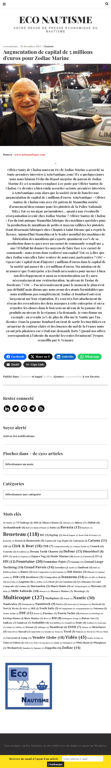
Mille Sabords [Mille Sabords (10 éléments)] (25, 591)
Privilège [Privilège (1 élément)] (97, 613)
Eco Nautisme (55, 19)
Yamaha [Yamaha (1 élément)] (27, 648)
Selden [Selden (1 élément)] (20, 627)
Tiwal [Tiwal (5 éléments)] (69, 631)
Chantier (48, 46)
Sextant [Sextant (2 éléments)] (31, 627)
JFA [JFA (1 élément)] (88, 577)
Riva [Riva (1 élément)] (47, 618)
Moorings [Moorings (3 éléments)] (81, 591)
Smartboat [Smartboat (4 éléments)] (58, 627)
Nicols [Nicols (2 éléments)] (17, 608)
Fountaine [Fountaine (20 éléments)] (29, 561)
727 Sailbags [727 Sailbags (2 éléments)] (24, 522)
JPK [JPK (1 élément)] (95, 577)
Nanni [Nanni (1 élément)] (68, 598)
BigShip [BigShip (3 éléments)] (55, 535)
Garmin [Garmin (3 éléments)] (77, 561)
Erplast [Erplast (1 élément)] (26, 556)
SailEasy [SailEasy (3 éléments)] (9, 622)
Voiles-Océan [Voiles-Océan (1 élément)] (95, 638)
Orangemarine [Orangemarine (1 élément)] (84, 608)
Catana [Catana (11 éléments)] (97, 540)
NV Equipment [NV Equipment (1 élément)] (67, 608)
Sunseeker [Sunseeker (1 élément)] (37, 632)
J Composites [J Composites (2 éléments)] (52, 577)
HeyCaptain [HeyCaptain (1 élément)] (60, 572)
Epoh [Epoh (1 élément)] (17, 556)
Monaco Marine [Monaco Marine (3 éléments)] (62, 591)
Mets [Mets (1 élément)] (6, 591)
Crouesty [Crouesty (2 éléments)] (9, 551)
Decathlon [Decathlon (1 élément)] (23, 552)
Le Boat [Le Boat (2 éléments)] (52, 581)
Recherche (105, 4)
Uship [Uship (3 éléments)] (26, 637)
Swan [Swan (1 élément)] (59, 632)
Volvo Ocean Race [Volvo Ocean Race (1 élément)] (43, 643)
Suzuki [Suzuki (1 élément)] (49, 632)
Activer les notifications (19, 436)
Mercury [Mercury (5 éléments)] (98, 586)
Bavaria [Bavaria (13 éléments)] (71, 527)
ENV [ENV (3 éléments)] (7, 556)
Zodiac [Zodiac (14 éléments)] (71, 647)
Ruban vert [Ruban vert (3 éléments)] (90, 618)
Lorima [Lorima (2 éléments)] (24, 586)
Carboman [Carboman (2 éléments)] (80, 540)
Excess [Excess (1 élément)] (78, 556)
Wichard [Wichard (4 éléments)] (14, 647)
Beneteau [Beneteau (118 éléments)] (21, 534)
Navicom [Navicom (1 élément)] (73, 604)
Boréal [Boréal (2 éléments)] (20, 540)
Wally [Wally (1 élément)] (58, 643)
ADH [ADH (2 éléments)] (37, 522)
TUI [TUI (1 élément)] (99, 632)
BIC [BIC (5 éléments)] (44, 535)
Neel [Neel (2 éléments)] (7, 608)
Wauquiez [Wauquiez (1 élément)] (69, 643)
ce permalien (73, 376)
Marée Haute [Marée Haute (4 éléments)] (60, 586)
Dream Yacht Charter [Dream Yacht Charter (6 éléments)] (46, 551)
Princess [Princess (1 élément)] (85, 613)
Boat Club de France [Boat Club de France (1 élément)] (90, 535)
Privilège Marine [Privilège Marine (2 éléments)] (13, 618)
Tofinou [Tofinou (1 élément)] (81, 632)
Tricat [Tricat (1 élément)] (91, 632)
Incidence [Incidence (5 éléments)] (34, 577)
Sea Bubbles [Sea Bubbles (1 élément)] (57, 623)
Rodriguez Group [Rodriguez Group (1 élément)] (71, 618)
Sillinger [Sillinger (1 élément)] (43, 627)
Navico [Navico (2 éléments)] (61, 604)
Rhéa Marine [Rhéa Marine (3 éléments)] (33, 618)
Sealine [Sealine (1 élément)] (92, 623)
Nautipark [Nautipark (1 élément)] (28, 604)
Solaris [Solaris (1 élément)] (86, 627)
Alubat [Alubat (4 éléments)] (93, 522)
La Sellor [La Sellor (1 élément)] (40, 582)
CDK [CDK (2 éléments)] (7, 546)
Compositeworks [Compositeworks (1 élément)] (63, 546)
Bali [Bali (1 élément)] (29, 528)
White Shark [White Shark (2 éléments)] (84, 642)
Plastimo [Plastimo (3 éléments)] (50, 613)
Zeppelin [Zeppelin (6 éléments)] (53, 648)
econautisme (10, 46)
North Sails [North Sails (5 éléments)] (48, 608)
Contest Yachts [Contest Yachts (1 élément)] (81, 546)
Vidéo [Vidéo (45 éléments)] (76, 637)
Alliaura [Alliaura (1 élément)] (68, 523)
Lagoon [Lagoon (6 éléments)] (26, 582)
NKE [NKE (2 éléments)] (35, 608)
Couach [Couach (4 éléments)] (97, 546)
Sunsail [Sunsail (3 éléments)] (24, 631)
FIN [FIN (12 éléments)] (9, 561)
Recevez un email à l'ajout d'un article (33, 758)
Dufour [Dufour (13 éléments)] (72, 551)
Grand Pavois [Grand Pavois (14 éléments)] (39, 567)
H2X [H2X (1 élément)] (96, 567)
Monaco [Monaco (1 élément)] (44, 591)
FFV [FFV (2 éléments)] (98, 556)
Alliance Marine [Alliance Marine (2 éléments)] (52, 522)
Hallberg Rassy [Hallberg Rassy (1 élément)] (11, 572)
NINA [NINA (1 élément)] (26, 608)
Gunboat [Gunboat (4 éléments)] (85, 567)
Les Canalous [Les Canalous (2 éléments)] (67, 581)
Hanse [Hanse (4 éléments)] (26, 571)
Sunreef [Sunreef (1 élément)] (12, 632)
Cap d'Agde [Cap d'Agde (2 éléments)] (64, 540)
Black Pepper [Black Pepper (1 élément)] (70, 535)
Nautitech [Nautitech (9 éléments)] (45, 604)
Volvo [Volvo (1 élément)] (28, 643)
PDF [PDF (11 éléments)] (26, 613)
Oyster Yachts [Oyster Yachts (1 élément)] (11, 613)
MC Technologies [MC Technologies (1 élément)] (80, 586)
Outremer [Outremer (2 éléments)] (100, 608)
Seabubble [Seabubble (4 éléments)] (40, 622)
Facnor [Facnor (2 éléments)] (88, 556)
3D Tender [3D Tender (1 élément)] (9, 523)
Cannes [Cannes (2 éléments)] (50, 540)
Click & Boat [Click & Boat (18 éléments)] (27, 545)
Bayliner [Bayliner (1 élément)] (86, 528)
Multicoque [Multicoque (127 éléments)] (23, 597)
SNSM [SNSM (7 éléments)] (74, 627)
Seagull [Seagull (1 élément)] (70, 623)
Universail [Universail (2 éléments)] (13, 638)
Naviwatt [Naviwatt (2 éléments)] (98, 604)
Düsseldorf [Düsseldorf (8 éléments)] (93, 551)
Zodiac (47, 376)
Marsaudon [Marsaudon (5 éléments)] (40, 586)
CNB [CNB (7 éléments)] (47, 546)
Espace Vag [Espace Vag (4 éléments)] (40, 556)
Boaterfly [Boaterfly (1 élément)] (9, 541)
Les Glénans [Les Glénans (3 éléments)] (86, 581)
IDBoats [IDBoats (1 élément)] (92, 572)
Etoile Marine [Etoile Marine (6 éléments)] (61, 556)
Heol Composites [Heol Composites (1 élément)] (42, 572)
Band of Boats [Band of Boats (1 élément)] (41, 528)
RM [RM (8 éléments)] (57, 618)
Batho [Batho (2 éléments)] (55, 527)
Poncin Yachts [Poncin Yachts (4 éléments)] (69, 613)
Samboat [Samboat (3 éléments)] (24, 622)
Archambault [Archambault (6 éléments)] (14, 527)
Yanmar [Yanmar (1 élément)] (39, 648)
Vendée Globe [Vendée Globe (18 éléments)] (48, 637)
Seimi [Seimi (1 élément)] (10, 627)
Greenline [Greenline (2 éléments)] (61, 567)
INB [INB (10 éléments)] (19, 577)
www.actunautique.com (29, 154)
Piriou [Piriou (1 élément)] (38, 613)
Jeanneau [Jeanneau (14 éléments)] (72, 576)
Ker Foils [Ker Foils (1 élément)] (12, 582)
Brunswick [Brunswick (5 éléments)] (35, 540)
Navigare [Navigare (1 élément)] (85, 604)
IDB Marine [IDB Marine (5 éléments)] (77, 571)
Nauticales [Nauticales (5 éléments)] (12, 604)
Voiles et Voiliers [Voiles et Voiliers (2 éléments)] (13, 642)
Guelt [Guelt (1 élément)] (73, 567)
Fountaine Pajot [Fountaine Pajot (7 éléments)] (56, 562)
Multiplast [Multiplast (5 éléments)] (54, 598)
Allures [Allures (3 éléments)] (80, 522)
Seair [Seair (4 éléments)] (81, 622)
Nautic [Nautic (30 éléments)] (84, 597)
